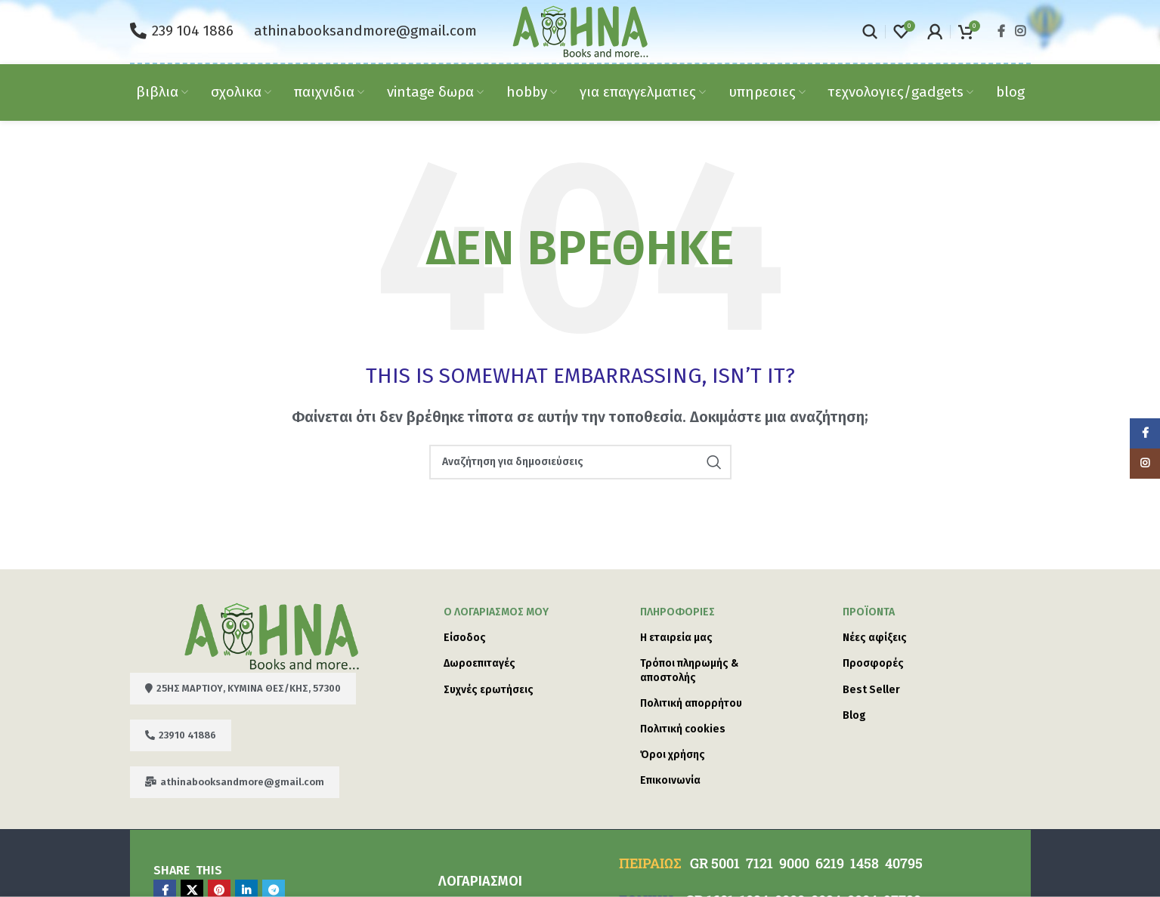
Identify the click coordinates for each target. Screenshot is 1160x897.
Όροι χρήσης (672, 754)
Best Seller (871, 689)
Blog (854, 715)
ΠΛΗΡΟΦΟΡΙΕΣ (677, 612)
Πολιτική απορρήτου (691, 703)
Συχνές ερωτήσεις (489, 689)
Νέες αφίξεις (875, 637)
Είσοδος (465, 637)
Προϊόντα (869, 612)
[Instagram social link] (1020, 31)
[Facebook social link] (1001, 31)
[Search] (870, 32)
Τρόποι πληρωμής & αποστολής (689, 670)
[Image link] (271, 635)
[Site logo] (580, 30)
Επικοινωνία (670, 780)
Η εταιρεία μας (676, 637)
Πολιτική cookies (682, 729)
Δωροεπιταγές (479, 663)
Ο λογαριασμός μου (496, 612)
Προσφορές (873, 663)
